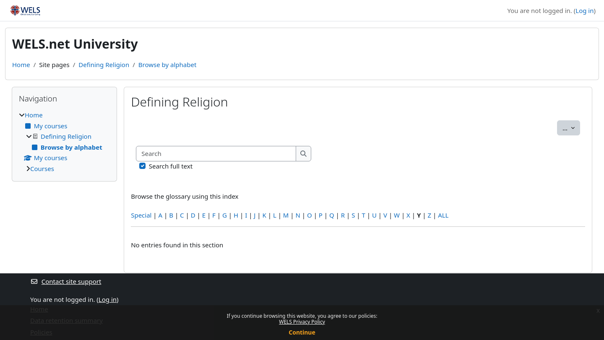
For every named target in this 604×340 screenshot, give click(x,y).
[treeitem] (64, 141)
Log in (584, 10)
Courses (42, 168)
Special (141, 215)
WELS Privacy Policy (302, 321)
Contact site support (65, 281)
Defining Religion (103, 64)
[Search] (216, 153)
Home (21, 64)
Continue (302, 332)
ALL (443, 215)
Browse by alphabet (167, 64)
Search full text (171, 166)
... (571, 127)
